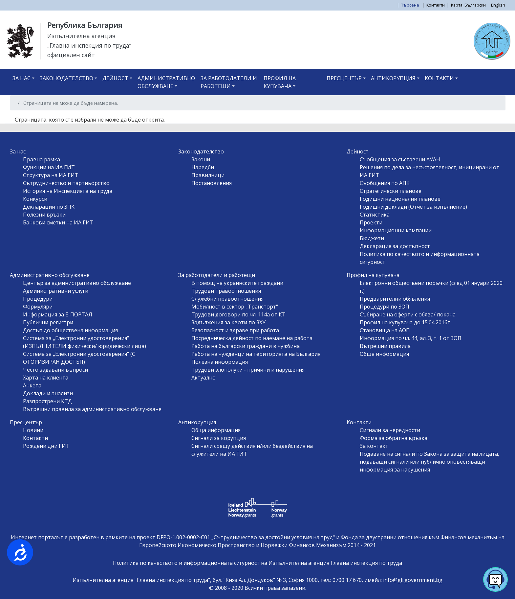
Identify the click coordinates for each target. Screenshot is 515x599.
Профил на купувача (280, 82)
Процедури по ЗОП (384, 306)
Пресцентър (344, 78)
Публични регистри (48, 322)
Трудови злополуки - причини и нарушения (248, 369)
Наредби (202, 167)
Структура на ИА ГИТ (50, 175)
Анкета (32, 385)
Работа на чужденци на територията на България (255, 353)
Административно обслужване (166, 82)
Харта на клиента (45, 377)
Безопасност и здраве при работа (235, 330)
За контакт (374, 445)
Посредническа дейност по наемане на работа (251, 338)
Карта (456, 5)
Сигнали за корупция (218, 438)
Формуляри (38, 306)
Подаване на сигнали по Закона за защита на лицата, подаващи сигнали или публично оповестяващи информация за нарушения (429, 461)
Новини (33, 430)
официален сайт (71, 55)
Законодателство (66, 78)
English (498, 5)
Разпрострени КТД (47, 401)
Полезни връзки (44, 214)
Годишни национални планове (400, 198)
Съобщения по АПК (385, 183)
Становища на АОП (385, 330)
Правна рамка (41, 159)
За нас (21, 78)
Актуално (203, 377)
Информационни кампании (396, 230)
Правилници (208, 175)
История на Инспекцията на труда (67, 191)
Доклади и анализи (48, 393)
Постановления (211, 183)
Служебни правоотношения (227, 298)
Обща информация (384, 353)
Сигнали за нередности (390, 430)
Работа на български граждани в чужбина (245, 346)
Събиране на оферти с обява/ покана (408, 314)
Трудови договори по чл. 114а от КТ (238, 314)
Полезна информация (219, 361)
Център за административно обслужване (77, 283)
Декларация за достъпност (395, 246)
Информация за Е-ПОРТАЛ (57, 314)
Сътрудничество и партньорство (66, 183)
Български (475, 5)
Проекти (371, 222)
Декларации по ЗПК (49, 206)
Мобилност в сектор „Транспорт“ (234, 306)
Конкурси (35, 198)
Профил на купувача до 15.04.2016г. (405, 322)
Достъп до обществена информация (70, 330)
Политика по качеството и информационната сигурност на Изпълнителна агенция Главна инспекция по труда (257, 562)
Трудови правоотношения (226, 290)
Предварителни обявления (395, 298)
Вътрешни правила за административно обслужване (92, 409)
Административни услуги (55, 290)
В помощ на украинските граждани (237, 283)
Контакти (435, 5)
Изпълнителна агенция (81, 36)
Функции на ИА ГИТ (49, 167)
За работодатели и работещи (229, 82)
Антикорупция (393, 78)
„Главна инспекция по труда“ (89, 45)
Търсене (410, 5)
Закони (200, 159)
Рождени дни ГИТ (46, 445)
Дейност (115, 78)
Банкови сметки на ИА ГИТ (58, 222)
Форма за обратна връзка (393, 438)
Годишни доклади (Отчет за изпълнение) (413, 206)
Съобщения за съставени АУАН (400, 159)
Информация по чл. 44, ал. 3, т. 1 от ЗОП (410, 338)
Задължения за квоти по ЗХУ (228, 322)
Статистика (375, 214)
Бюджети (372, 238)
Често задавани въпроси (55, 369)
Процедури (38, 298)
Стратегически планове (390, 191)
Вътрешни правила (385, 346)
